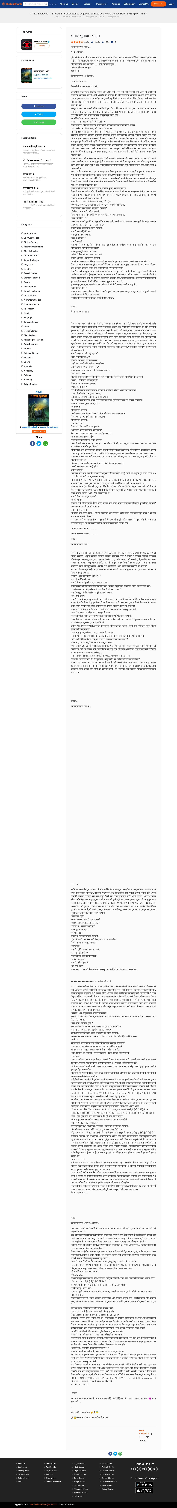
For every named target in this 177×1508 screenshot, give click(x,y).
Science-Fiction (31, 353)
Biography (29, 317)
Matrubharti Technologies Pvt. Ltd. (44, 1504)
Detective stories (32, 291)
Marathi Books (80, 1474)
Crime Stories (30, 384)
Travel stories (30, 273)
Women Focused (32, 278)
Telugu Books (79, 1482)
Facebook (39, 106)
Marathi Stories (108, 1471)
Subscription (129, 3)
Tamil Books (79, 1478)
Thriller (27, 348)
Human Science (31, 304)
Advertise (116, 3)
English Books (79, 1463)
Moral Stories (30, 295)
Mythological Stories (33, 340)
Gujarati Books (80, 1471)
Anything (28, 379)
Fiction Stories (30, 242)
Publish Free (158, 3)
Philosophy (29, 309)
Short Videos (51, 1478)
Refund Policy (23, 1478)
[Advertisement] (39, 468)
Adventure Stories (32, 300)
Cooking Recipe (31, 322)
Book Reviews (30, 344)
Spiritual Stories (31, 238)
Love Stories (30, 286)
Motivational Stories (33, 247)
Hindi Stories (107, 1463)
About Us (64, 3)
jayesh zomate (41, 41)
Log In (171, 4)
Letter (27, 326)
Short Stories (30, 233)
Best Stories (51, 1463)
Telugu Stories (107, 1489)
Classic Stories (31, 251)
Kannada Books (80, 1493)
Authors (49, 1474)
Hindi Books (79, 1467)
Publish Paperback (53, 1482)
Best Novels (51, 1467)
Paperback (102, 3)
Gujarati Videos (52, 1471)
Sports (27, 362)
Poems (27, 269)
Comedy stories (31, 260)
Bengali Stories (108, 1478)
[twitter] (144, 1469)
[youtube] (150, 1469)
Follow (42, 46)
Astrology (28, 371)
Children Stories (31, 255)
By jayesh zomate (41, 75)
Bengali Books (79, 1485)
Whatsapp (39, 122)
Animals (28, 366)
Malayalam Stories (109, 1482)
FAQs (20, 1482)
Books (76, 3)
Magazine (28, 264)
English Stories (108, 1474)
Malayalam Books (81, 1489)
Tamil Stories (107, 1485)
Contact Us (144, 3)
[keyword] (35, 4)
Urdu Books (78, 1496)
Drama (27, 282)
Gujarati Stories (108, 1467)
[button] (45, 4)
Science (27, 375)
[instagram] (139, 1469)
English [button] (53, 4)
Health (27, 313)
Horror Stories (30, 331)
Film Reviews (30, 335)
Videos (88, 3)
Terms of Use (23, 1474)
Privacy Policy (23, 1471)
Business (28, 357)
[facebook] (133, 1469)
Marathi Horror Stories (43, 78)
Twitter (39, 114)
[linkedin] (155, 1469)
